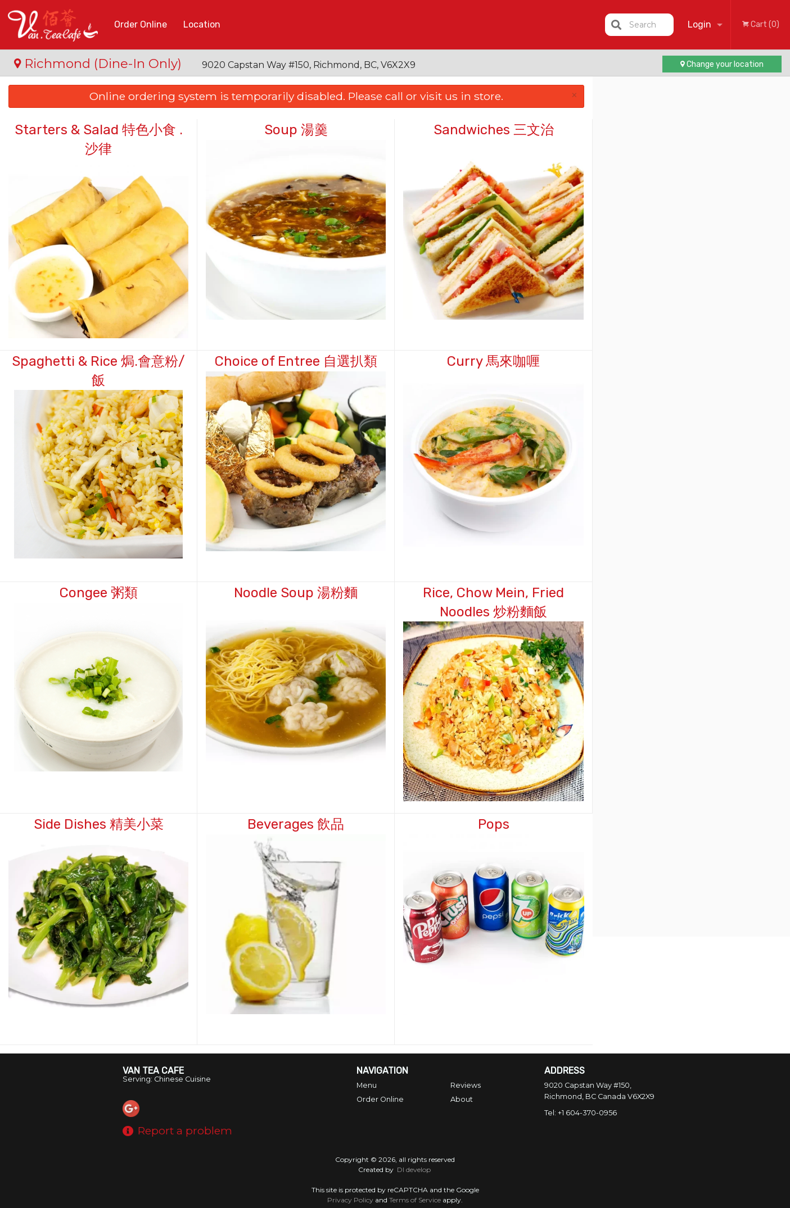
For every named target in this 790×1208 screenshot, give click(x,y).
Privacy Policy (350, 1200)
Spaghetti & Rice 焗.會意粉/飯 (98, 370)
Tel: (580, 1113)
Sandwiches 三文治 (494, 130)
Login (699, 24)
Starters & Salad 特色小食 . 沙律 (99, 139)
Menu (366, 1085)
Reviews (465, 1085)
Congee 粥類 (99, 593)
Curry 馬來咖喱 (493, 361)
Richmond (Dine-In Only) (99, 63)
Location (201, 24)
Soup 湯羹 (296, 130)
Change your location (722, 64)
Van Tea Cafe (153, 1070)
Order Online (140, 24)
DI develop (414, 1169)
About (461, 1099)
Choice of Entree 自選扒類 (296, 361)
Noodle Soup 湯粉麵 (296, 593)
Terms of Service (415, 1200)
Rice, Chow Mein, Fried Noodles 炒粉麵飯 (493, 602)
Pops (493, 824)
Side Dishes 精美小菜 (99, 824)
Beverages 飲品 (295, 824)
